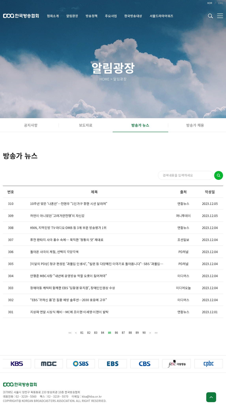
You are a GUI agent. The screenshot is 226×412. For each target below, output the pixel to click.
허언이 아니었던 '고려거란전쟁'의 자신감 (57, 215)
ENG (220, 3)
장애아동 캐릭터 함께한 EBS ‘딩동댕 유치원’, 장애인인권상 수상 (72, 287)
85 (109, 332)
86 (116, 332)
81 (81, 332)
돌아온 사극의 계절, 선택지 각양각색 (54, 251)
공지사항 (31, 125)
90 (144, 332)
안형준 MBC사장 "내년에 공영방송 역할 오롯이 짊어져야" (68, 275)
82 (88, 332)
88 (130, 332)
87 (123, 332)
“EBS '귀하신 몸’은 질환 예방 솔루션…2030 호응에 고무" (68, 299)
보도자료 (85, 125)
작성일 (210, 191)
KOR (209, 3)
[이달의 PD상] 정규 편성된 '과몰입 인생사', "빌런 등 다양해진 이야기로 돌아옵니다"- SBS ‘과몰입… (96, 263)
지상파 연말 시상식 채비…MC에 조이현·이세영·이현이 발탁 (69, 311)
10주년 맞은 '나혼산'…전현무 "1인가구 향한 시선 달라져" (68, 203)
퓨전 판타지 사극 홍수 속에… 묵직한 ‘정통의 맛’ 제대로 (66, 239)
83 (95, 332)
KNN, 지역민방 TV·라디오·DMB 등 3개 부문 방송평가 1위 (68, 227)
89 (137, 332)
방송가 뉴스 (140, 125)
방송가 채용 (195, 125)
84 (102, 332)
